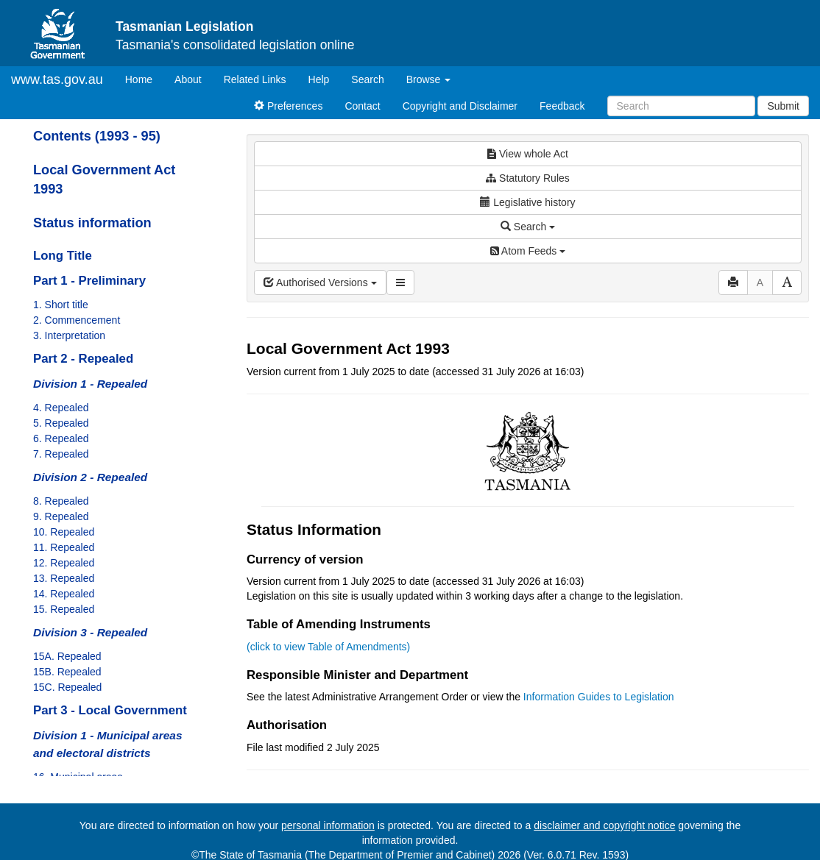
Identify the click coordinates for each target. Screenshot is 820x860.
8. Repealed (61, 501)
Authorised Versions (320, 282)
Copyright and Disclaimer (460, 106)
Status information (92, 223)
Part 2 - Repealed (83, 359)
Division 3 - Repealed (90, 632)
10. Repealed (63, 532)
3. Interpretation (69, 335)
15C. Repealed (67, 687)
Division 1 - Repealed (90, 383)
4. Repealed (61, 407)
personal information (328, 825)
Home (144, 78)
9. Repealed (61, 516)
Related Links (255, 79)
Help (319, 79)
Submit (783, 106)
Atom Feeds (527, 251)
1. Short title (60, 304)
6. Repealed (61, 438)
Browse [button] (428, 79)
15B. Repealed (67, 672)
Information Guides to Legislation (598, 697)
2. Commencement (76, 320)
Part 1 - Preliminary (89, 281)
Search (367, 79)
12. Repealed (63, 563)
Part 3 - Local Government (110, 710)
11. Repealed (63, 547)
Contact (362, 106)
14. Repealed (63, 594)
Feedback (562, 106)
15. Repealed (63, 609)
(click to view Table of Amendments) (328, 647)
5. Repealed (61, 423)
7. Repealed (61, 454)
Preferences (288, 106)
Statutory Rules (528, 178)
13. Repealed (63, 578)
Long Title (62, 256)
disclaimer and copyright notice (604, 825)
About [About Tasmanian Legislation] (188, 79)
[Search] (681, 106)
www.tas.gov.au (57, 79)
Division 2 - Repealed (90, 477)
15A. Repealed (67, 656)
